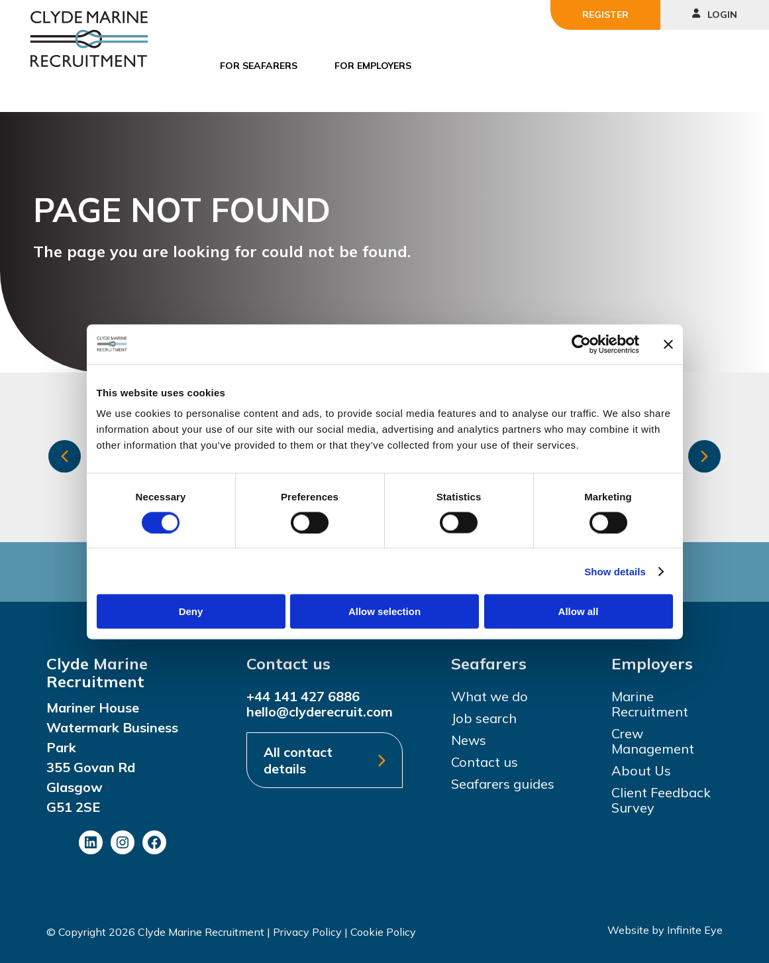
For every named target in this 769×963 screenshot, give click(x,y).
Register (605, 15)
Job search (484, 718)
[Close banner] (668, 344)
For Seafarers (258, 66)
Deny (191, 611)
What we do (489, 696)
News (468, 740)
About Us (641, 770)
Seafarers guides (502, 783)
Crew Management (652, 741)
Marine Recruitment (649, 704)
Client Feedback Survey (661, 800)
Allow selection (384, 611)
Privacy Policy (307, 931)
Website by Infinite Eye (665, 930)
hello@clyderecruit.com (319, 711)
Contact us (484, 762)
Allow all (578, 611)
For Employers (372, 66)
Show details (615, 571)
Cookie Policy (383, 931)
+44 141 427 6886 (303, 696)
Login (714, 14)
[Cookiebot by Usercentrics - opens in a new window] (581, 344)
